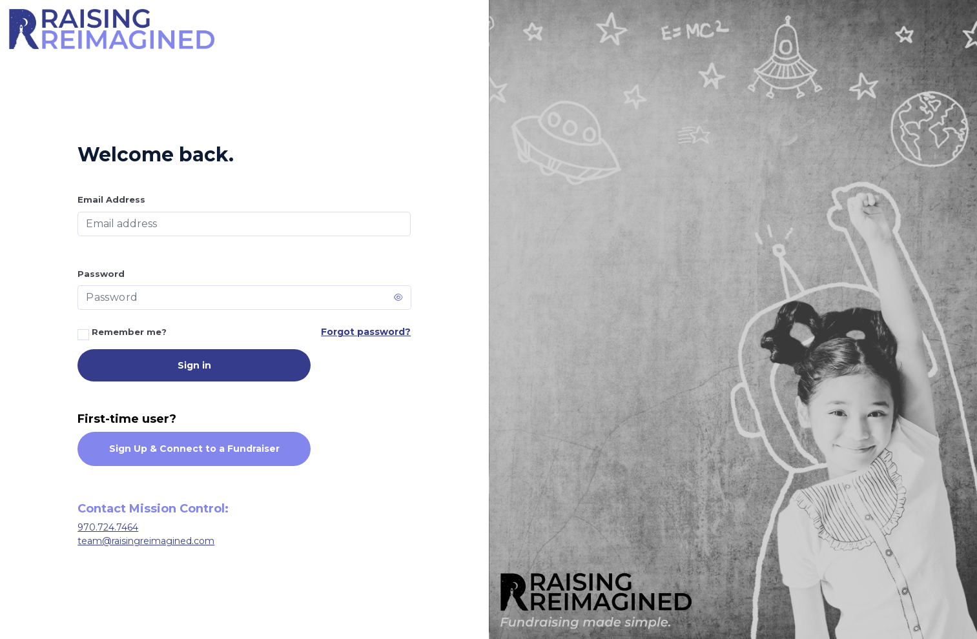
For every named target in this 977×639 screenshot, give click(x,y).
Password (101, 274)
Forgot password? (366, 332)
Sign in (194, 365)
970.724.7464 (107, 527)
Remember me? (122, 333)
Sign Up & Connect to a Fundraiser (194, 448)
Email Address (111, 199)
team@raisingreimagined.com (145, 541)
